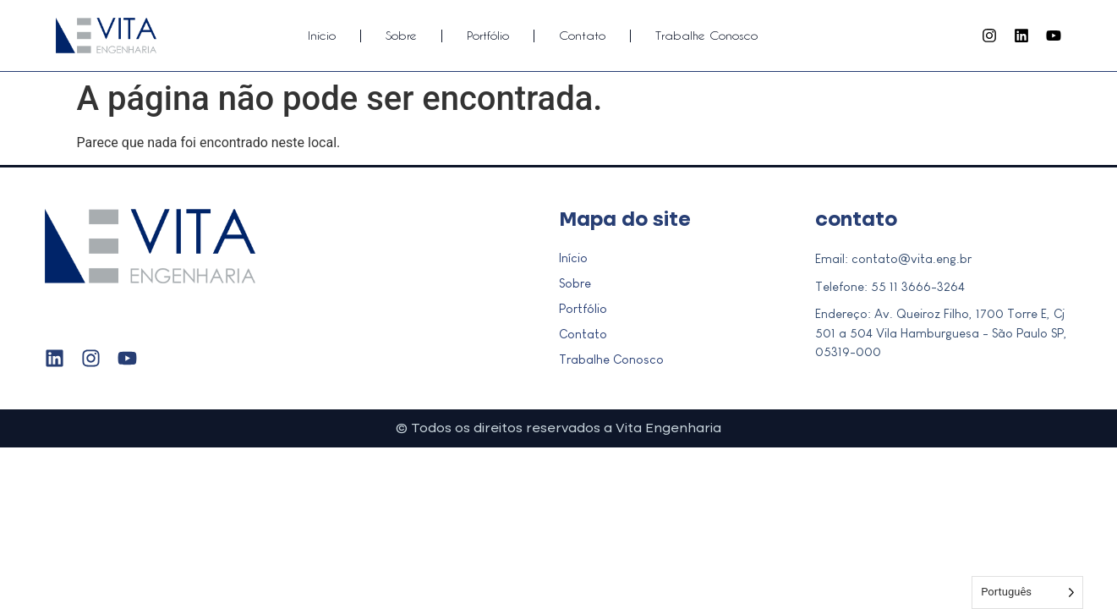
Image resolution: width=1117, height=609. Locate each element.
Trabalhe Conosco (706, 35)
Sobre (401, 35)
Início (322, 35)
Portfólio (488, 35)
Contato (582, 35)
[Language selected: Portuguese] (1027, 592)
